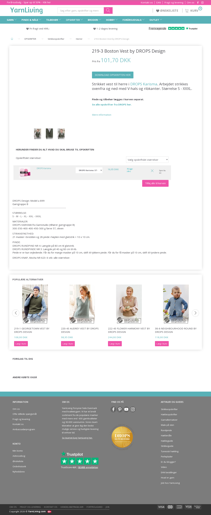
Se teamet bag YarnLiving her (77, 437)
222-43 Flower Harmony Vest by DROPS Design (129, 330)
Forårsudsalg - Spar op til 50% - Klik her (29, 2)
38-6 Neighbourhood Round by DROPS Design (176, 330)
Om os (190, 2)
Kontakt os (147, 2)
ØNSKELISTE (167, 10)
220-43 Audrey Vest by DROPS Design (80, 330)
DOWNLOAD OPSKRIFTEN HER (113, 74)
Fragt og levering (173, 2)
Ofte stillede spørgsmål (25, 413)
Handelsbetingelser (72, 506)
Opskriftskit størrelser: (28, 158)
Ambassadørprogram (24, 429)
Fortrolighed (95, 506)
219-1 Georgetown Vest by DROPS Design (31, 330)
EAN (158, 2)
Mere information (101, 114)
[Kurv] (193, 10)
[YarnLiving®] (27, 9)
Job (107, 506)
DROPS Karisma (143, 83)
